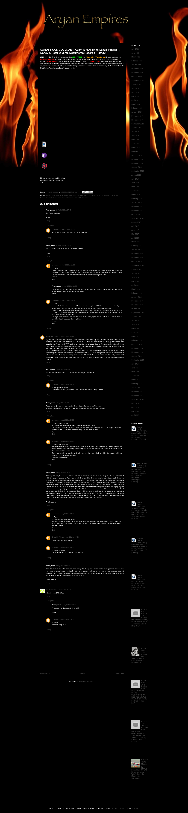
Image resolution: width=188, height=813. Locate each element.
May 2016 (135, 281)
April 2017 (135, 238)
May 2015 (135, 328)
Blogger (136, 808)
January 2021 (136, 65)
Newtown (69, 198)
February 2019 (136, 151)
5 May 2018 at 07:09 (69, 605)
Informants (44, 198)
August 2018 (136, 175)
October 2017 (136, 214)
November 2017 (137, 210)
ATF (70, 195)
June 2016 (135, 277)
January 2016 (136, 297)
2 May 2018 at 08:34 (63, 472)
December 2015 (137, 301)
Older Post (119, 674)
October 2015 (136, 309)
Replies (51, 225)
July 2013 (135, 403)
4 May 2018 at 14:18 (67, 441)
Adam (48, 195)
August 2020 (136, 84)
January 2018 (136, 202)
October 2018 (136, 167)
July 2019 (135, 132)
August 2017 (136, 222)
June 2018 (135, 183)
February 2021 (136, 61)
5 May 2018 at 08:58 (67, 619)
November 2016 (137, 258)
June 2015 (135, 324)
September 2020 (137, 80)
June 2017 (135, 230)
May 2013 (135, 411)
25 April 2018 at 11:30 (67, 265)
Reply (48, 221)
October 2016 (136, 261)
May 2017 (135, 234)
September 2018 (137, 171)
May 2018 (135, 187)
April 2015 (135, 332)
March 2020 (135, 104)
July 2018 (135, 179)
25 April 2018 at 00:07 (63, 246)
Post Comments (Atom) (87, 681)
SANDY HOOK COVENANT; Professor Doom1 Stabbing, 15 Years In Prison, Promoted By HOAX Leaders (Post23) (139, 546)
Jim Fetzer (52, 198)
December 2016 (137, 254)
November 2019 (137, 120)
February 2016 (136, 293)
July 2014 (135, 364)
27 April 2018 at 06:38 (66, 336)
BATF (74, 195)
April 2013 (135, 415)
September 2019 (137, 124)
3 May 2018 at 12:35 (63, 566)
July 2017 (135, 226)
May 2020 (135, 96)
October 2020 (136, 77)
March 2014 (135, 380)
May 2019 (135, 140)
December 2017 (137, 206)
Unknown (55, 229)
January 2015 (136, 344)
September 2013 (137, 399)
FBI (117, 195)
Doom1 (112, 195)
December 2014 (137, 348)
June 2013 (135, 407)
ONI (79, 198)
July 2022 (135, 49)
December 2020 (137, 69)
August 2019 (136, 128)
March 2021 (135, 57)
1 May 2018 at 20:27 (63, 403)
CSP (98, 195)
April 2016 (135, 285)
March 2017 (135, 242)
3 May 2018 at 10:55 (67, 547)
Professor (85, 198)
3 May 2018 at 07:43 (71, 537)
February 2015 (136, 340)
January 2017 (136, 250)
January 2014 (136, 387)
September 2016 (137, 265)
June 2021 (135, 53)
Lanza (59, 198)
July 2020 (135, 88)
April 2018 (135, 191)
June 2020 (135, 92)
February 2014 (136, 384)
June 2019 (135, 136)
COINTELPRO (82, 195)
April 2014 (135, 376)
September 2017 (137, 218)
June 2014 (135, 368)
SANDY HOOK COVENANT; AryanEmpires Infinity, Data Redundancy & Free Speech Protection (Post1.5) (139, 433)
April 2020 (135, 100)
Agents (56, 195)
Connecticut (92, 195)
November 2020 (137, 73)
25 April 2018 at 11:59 (69, 286)
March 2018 (135, 195)
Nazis (64, 198)
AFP (51, 195)
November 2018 (137, 163)
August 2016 (136, 269)
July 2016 (135, 273)
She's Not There (52, 336)
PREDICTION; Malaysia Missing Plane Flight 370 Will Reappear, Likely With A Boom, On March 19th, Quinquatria (139, 769)
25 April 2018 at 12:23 (67, 300)
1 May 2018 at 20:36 (67, 420)
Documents (105, 195)
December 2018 (137, 159)
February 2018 (136, 199)
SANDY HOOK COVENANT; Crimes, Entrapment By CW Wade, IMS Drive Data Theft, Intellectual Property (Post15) (139, 582)
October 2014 (136, 356)
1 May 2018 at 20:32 (67, 384)
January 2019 (136, 155)
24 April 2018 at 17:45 (67, 229)
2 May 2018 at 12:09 (67, 514)
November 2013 (137, 395)
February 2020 (136, 108)
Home (82, 674)
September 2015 (137, 313)
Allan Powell (64, 195)
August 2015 (136, 317)
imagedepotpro (119, 808)
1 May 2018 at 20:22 (63, 369)
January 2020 (136, 112)
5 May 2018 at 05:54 (63, 590)
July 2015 (135, 321)
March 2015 (135, 336)
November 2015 (137, 305)
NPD (75, 198)
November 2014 (137, 352)
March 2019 (135, 147)
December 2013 (137, 391)
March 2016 (135, 289)
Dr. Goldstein (51, 590)
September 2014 (137, 360)
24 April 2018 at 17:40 (63, 210)
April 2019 (135, 144)
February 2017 (136, 246)
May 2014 (135, 372)
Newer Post (45, 674)
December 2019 (137, 116)
